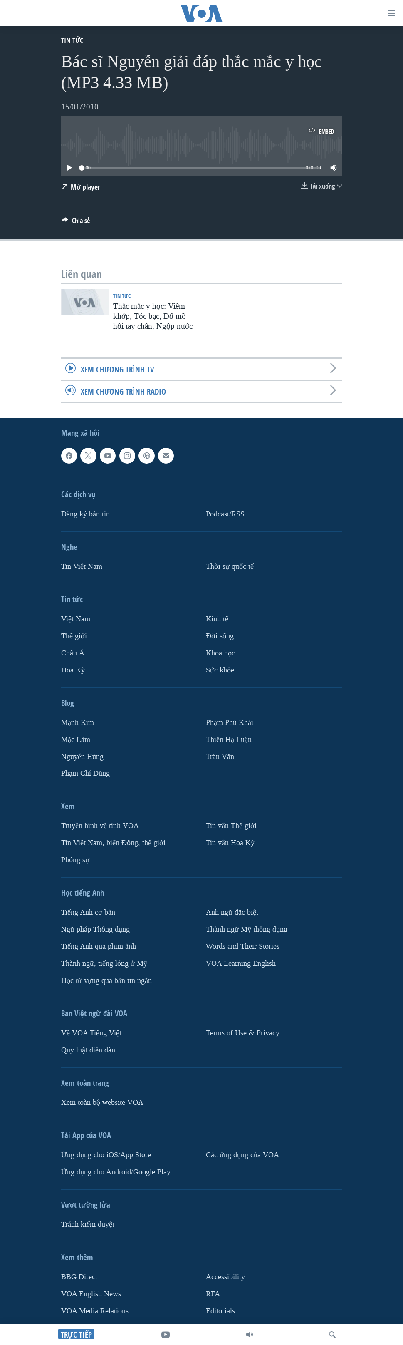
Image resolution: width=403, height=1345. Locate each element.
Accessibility (225, 1277)
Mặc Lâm (75, 739)
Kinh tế (217, 619)
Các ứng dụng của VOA (242, 1155)
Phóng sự (75, 860)
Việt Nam (75, 619)
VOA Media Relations (95, 1311)
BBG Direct (79, 1277)
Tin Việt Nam (81, 566)
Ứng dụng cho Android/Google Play (116, 1172)
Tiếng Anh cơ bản (88, 912)
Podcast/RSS (225, 514)
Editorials (220, 1311)
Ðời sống (220, 636)
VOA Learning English (241, 963)
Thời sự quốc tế (230, 566)
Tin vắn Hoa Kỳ (230, 843)
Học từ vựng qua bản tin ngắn (106, 980)
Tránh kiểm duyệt (87, 1224)
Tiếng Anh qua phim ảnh (98, 946)
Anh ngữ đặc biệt (232, 912)
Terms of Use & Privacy (242, 1033)
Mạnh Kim (77, 722)
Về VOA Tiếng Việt (91, 1033)
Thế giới (74, 636)
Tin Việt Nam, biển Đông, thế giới (113, 843)
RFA (213, 1294)
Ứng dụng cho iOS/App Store (106, 1155)
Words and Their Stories (242, 946)
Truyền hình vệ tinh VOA (100, 826)
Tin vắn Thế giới (231, 826)
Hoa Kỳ (73, 670)
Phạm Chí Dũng (85, 773)
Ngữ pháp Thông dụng (95, 929)
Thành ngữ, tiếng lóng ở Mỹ (104, 963)
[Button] (76, 223)
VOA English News (91, 1294)
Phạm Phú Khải (229, 722)
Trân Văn (220, 756)
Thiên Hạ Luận (229, 739)
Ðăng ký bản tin (85, 514)
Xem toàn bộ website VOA (102, 1102)
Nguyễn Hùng (82, 756)
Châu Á (72, 653)
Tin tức (72, 40)
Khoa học (220, 653)
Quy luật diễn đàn (88, 1050)
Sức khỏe (220, 670)
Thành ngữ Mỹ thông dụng (246, 929)
